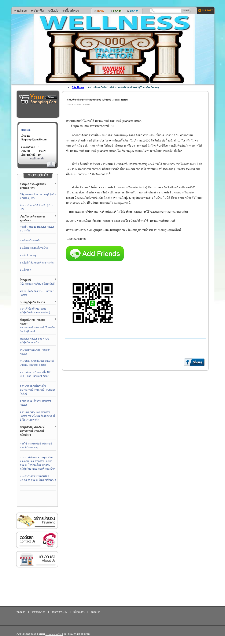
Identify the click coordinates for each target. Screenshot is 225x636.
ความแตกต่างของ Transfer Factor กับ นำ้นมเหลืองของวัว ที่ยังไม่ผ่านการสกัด (37, 416)
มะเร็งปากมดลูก (28, 255)
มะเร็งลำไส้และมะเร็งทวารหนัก (37, 262)
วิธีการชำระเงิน (37, 520)
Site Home (78, 87)
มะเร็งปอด (25, 270)
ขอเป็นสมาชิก (37, 158)
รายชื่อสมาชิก (38, 612)
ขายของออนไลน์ (54, 634)
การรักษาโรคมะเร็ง (30, 240)
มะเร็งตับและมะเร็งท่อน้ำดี (34, 247)
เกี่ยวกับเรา (37, 559)
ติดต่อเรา (37, 540)
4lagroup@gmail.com (34, 139)
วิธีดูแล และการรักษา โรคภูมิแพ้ (37, 283)
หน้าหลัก (20, 612)
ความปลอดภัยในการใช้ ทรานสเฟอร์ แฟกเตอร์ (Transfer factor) (37, 390)
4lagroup (26, 129)
